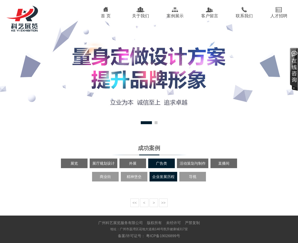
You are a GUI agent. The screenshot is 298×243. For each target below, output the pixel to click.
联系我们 (244, 16)
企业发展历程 (163, 177)
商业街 (105, 177)
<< (135, 203)
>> (163, 203)
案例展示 (175, 16)
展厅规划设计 (103, 163)
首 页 (105, 16)
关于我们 (140, 16)
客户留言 (209, 16)
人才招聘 (278, 16)
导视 (192, 177)
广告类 (161, 163)
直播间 (223, 163)
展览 (74, 163)
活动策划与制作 (193, 163)
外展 (132, 163)
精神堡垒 (134, 177)
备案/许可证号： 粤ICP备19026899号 (149, 236)
